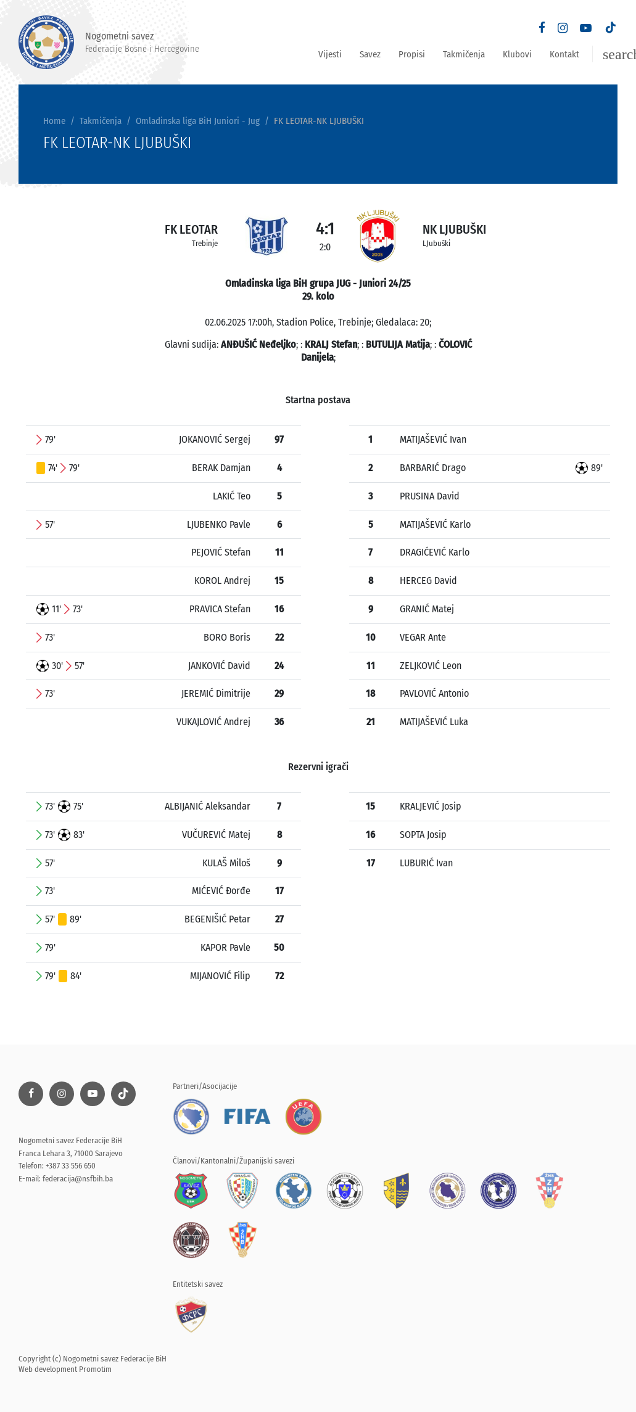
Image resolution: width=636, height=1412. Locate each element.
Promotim (95, 1369)
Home (54, 120)
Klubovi (517, 54)
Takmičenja (464, 54)
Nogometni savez (109, 42)
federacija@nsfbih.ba (78, 1178)
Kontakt (564, 54)
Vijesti (330, 54)
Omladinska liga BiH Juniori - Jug (198, 120)
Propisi (412, 54)
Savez (370, 54)
